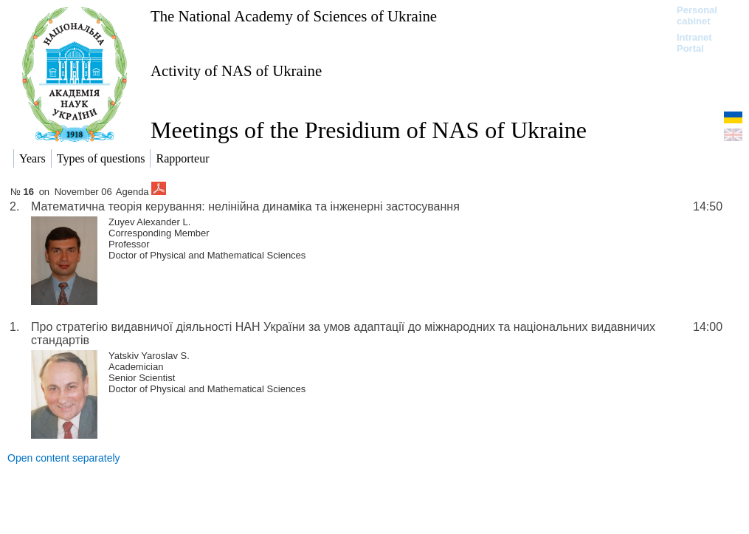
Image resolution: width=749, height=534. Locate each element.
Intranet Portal (694, 43)
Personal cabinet (697, 15)
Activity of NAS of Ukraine (236, 70)
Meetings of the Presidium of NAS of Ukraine (369, 130)
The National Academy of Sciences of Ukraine (294, 15)
